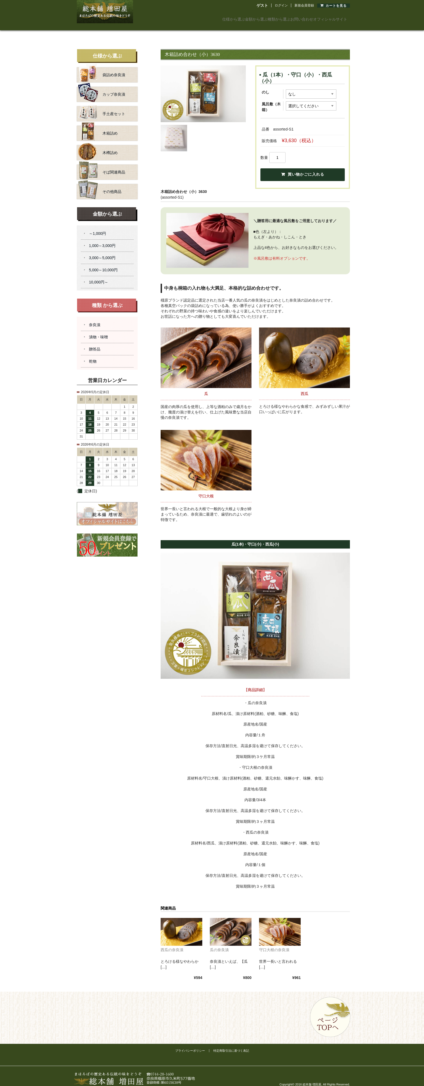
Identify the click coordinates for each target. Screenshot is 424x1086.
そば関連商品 (101, 165)
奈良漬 (94, 318)
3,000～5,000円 (102, 251)
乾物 (93, 355)
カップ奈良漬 (101, 88)
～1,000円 (97, 227)
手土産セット (101, 107)
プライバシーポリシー (190, 1043)
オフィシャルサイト (325, 17)
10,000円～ (98, 276)
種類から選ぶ (249, 17)
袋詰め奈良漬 (101, 68)
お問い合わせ (284, 17)
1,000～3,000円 (102, 239)
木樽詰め (98, 146)
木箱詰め (98, 127)
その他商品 (99, 185)
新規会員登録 (304, 5)
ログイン (281, 5)
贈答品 (94, 343)
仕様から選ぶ (178, 17)
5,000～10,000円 (103, 264)
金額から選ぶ (214, 17)
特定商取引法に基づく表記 (231, 1043)
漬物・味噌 (98, 331)
